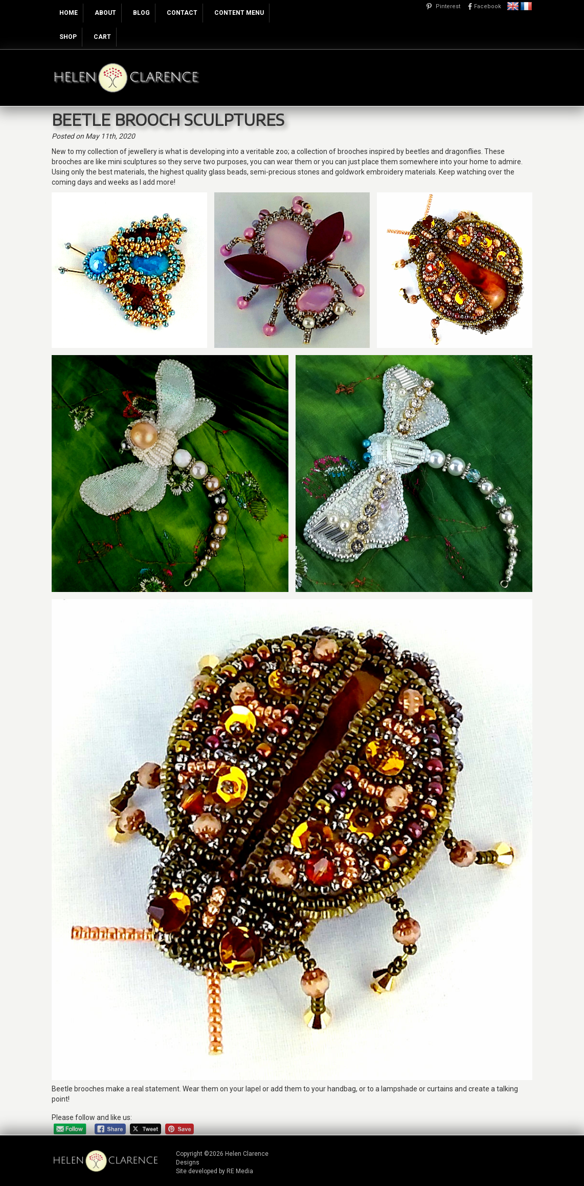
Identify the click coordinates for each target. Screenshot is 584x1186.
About (105, 12)
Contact (182, 12)
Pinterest (448, 6)
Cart (102, 36)
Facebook (487, 6)
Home (68, 12)
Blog (141, 12)
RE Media (240, 1171)
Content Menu (239, 12)
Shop (68, 36)
